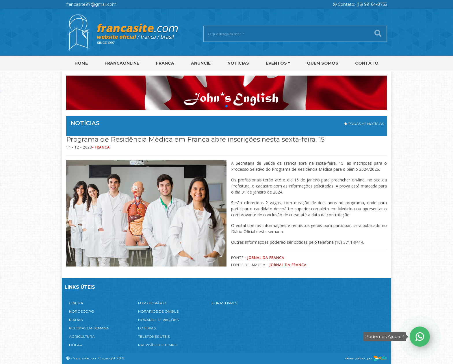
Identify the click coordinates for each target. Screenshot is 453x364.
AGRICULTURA (82, 336)
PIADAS (76, 320)
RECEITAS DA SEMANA (89, 328)
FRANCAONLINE (122, 63)
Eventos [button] (276, 63)
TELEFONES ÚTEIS (154, 336)
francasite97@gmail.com (91, 4)
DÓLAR (75, 345)
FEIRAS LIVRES (224, 303)
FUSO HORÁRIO (152, 303)
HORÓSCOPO (81, 311)
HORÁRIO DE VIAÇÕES (158, 320)
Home (81, 63)
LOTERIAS (147, 328)
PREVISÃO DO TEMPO (158, 345)
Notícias (238, 63)
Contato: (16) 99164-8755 (360, 4)
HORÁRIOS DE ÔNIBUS (158, 311)
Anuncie (201, 63)
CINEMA (76, 303)
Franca (165, 63)
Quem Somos (322, 63)
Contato (366, 63)
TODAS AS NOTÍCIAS (364, 123)
